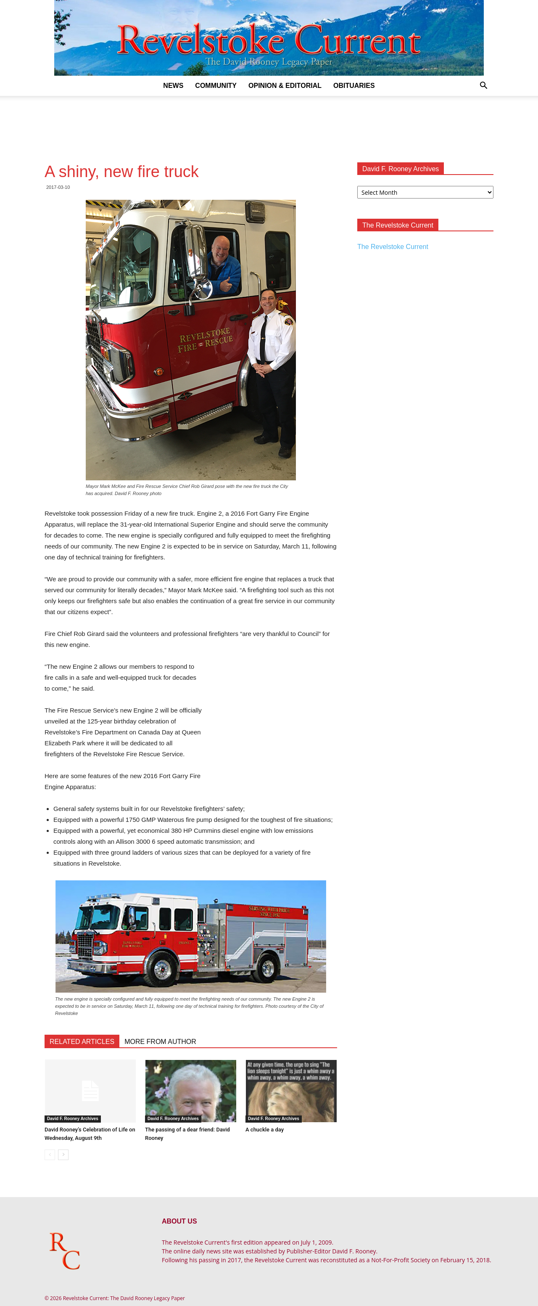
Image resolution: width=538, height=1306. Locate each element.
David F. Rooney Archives (72, 1118)
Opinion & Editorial (285, 85)
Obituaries (354, 85)
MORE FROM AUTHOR (160, 1041)
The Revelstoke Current (392, 246)
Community (216, 85)
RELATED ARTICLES (82, 1041)
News (173, 85)
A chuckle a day (264, 1129)
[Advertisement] (269, 125)
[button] (483, 86)
